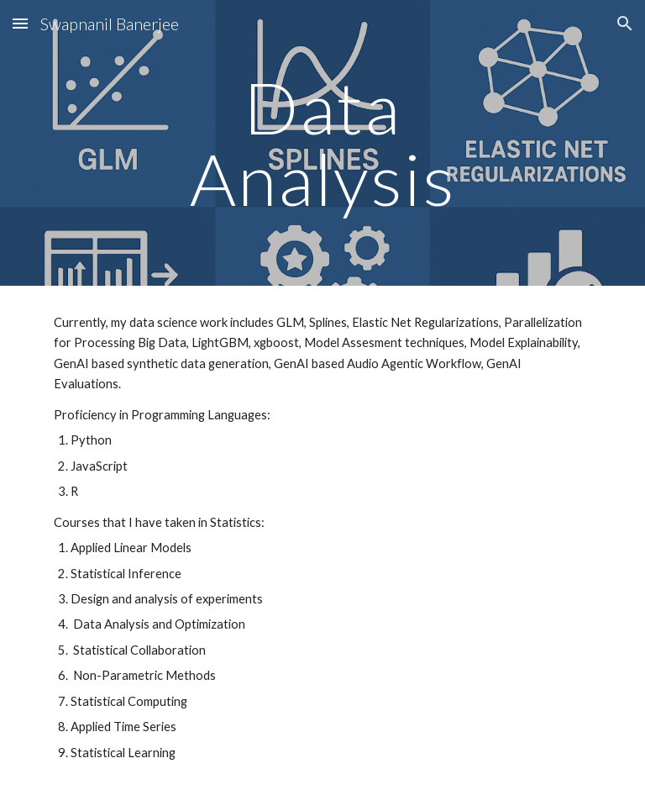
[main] (322, 143)
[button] (20, 23)
